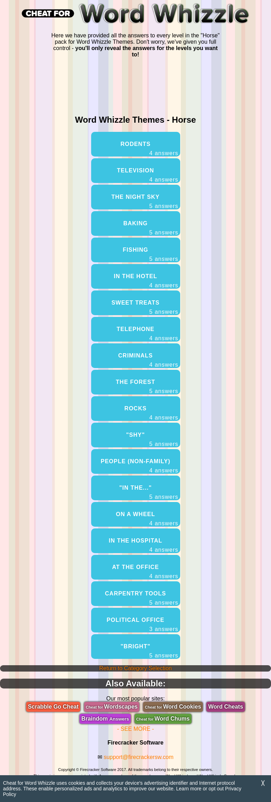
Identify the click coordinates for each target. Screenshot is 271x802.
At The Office (145, 572)
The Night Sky (144, 201)
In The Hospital (143, 545)
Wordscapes (112, 707)
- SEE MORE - (135, 729)
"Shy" (152, 439)
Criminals (148, 360)
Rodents (149, 149)
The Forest (147, 386)
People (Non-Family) (139, 466)
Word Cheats (225, 707)
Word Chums (163, 719)
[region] (135, 85)
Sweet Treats (144, 307)
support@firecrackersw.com (138, 757)
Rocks (151, 413)
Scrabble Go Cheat (53, 707)
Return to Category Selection (135, 668)
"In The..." (148, 492)
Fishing (150, 254)
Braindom (105, 719)
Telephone (147, 334)
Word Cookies (173, 707)
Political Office (142, 624)
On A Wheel (147, 519)
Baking (150, 228)
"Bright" (149, 651)
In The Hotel (146, 281)
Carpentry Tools (141, 598)
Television (147, 175)
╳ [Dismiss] (262, 783)
